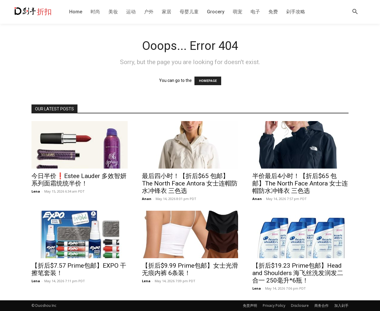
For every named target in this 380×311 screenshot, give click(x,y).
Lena (35, 191)
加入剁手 (341, 305)
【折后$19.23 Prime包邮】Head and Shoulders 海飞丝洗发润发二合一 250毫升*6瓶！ (297, 273)
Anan (146, 198)
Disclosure (300, 305)
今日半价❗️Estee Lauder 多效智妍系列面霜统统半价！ (78, 179)
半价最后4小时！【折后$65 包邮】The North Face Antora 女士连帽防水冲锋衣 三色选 (300, 183)
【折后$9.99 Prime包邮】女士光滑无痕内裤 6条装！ (190, 269)
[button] (355, 12)
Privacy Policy (274, 305)
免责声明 (250, 305)
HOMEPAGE (208, 81)
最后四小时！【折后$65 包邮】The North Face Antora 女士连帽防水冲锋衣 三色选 (190, 183)
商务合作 (321, 305)
